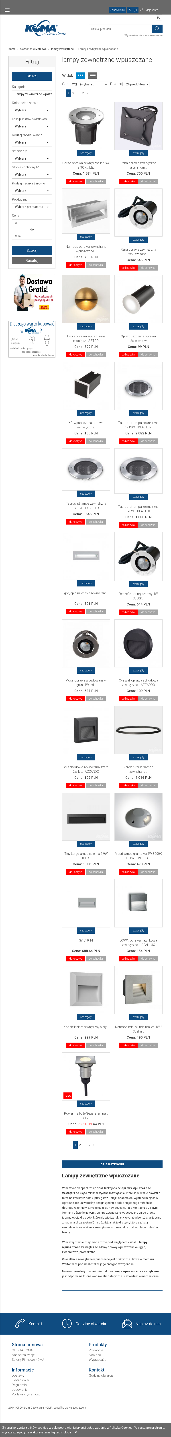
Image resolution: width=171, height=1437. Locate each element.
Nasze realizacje (23, 1355)
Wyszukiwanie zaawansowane (143, 35)
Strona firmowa (27, 1344)
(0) (132, 10)
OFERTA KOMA (22, 1350)
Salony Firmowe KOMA (28, 1359)
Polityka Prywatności (26, 1394)
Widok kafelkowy (80, 75)
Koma (12, 49)
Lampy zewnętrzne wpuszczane (33, 94)
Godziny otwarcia (90, 1323)
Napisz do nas (148, 1323)
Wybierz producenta (31, 207)
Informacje (23, 1370)
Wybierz (31, 110)
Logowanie (19, 1389)
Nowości (95, 1355)
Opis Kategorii (112, 1164)
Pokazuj (116, 84)
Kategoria (19, 86)
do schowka (96, 181)
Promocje (96, 1350)
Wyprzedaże (97, 1359)
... (78, 93)
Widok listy (92, 75)
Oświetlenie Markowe (33, 49)
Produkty (98, 1344)
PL (158, 17)
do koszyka (75, 181)
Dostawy (18, 1375)
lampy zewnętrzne (62, 49)
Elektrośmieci (21, 1380)
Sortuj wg (69, 84)
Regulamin (19, 1385)
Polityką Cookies (121, 1427)
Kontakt (35, 1323)
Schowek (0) (117, 10)
